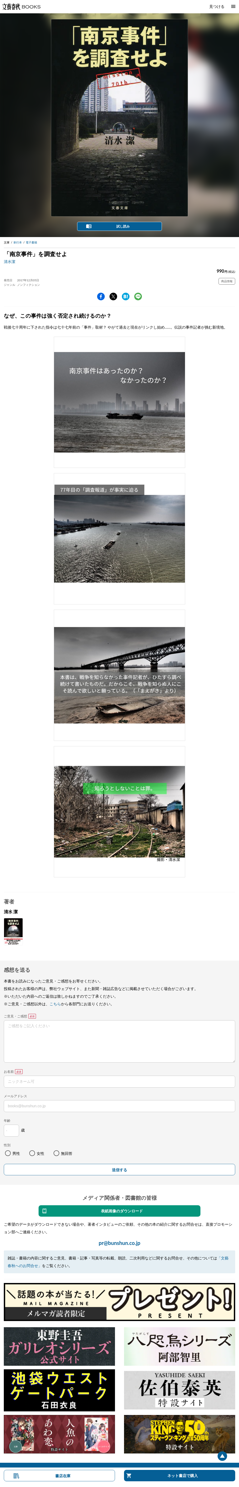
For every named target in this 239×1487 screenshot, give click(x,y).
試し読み (123, 226)
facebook (101, 296)
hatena (125, 296)
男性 (16, 1153)
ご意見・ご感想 (15, 1016)
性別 (7, 1145)
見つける (216, 6)
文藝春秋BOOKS (21, 7)
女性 (40, 1153)
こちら (55, 1003)
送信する (119, 1170)
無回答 (66, 1153)
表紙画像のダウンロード (122, 1211)
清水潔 (9, 261)
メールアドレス (15, 1096)
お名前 (9, 1071)
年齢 (7, 1120)
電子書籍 (31, 242)
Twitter (113, 296)
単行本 (17, 242)
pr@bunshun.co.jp (119, 1243)
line (138, 296)
